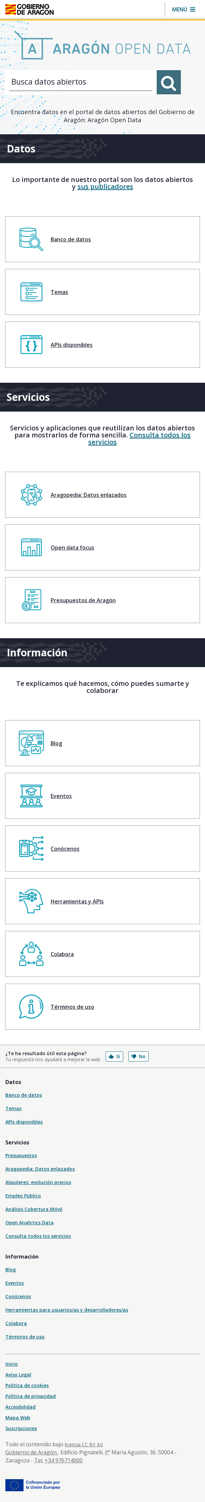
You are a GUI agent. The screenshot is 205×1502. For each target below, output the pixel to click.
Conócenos (18, 1296)
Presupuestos (21, 1155)
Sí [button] (114, 1056)
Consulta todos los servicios (139, 438)
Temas (13, 1108)
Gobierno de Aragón (31, 1452)
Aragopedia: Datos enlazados (40, 1169)
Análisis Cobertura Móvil (33, 1209)
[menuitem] (102, 239)
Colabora (16, 1323)
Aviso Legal (18, 1374)
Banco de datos (23, 1095)
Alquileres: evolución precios (38, 1182)
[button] (184, 9)
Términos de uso (25, 1336)
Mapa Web (17, 1417)
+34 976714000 (64, 1460)
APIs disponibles (24, 1122)
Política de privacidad (30, 1396)
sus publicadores (105, 186)
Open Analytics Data (29, 1222)
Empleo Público (23, 1195)
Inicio (11, 1364)
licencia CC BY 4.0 (84, 1444)
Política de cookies (27, 1385)
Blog (10, 1269)
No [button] (139, 1056)
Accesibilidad (20, 1407)
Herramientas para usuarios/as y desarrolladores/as (66, 1310)
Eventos (14, 1283)
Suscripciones (21, 1428)
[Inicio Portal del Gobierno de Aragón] (29, 9)
